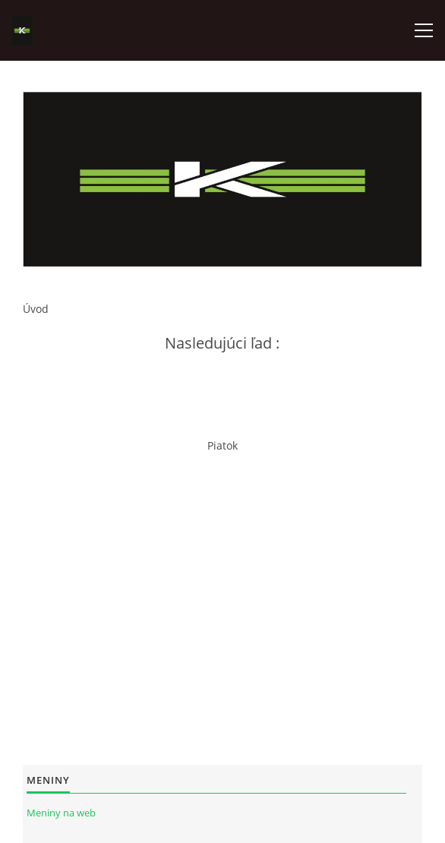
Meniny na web (61, 812)
